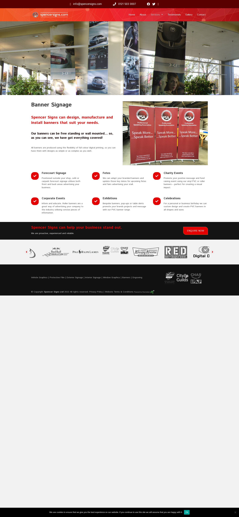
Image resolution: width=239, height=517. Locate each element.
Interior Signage (93, 277)
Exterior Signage (75, 277)
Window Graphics (111, 277)
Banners (126, 277)
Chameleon (148, 292)
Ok (186, 512)
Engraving (137, 277)
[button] (26, 252)
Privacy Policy (96, 291)
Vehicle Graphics (39, 277)
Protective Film (57, 277)
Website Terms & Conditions (119, 291)
